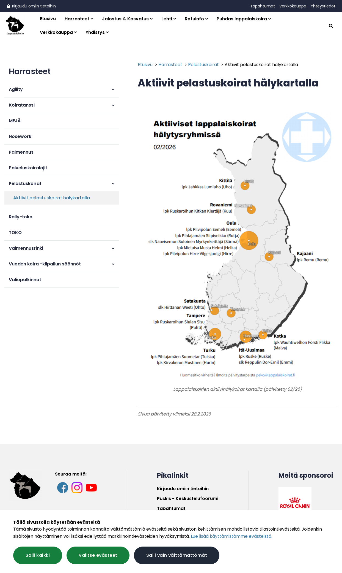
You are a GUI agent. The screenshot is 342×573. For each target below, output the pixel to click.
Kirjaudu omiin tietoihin (31, 6)
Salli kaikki (38, 555)
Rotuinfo (194, 19)
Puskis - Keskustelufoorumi (187, 498)
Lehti (166, 19)
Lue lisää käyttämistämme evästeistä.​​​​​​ (231, 536)
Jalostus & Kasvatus (125, 19)
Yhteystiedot (323, 6)
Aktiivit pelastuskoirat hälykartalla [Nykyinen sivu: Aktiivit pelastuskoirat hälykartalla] (261, 64)
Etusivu (48, 18)
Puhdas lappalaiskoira (242, 19)
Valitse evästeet (98, 555)
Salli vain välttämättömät (177, 555)
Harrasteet (77, 19)
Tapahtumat (262, 6)
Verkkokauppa (292, 6)
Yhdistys (95, 32)
